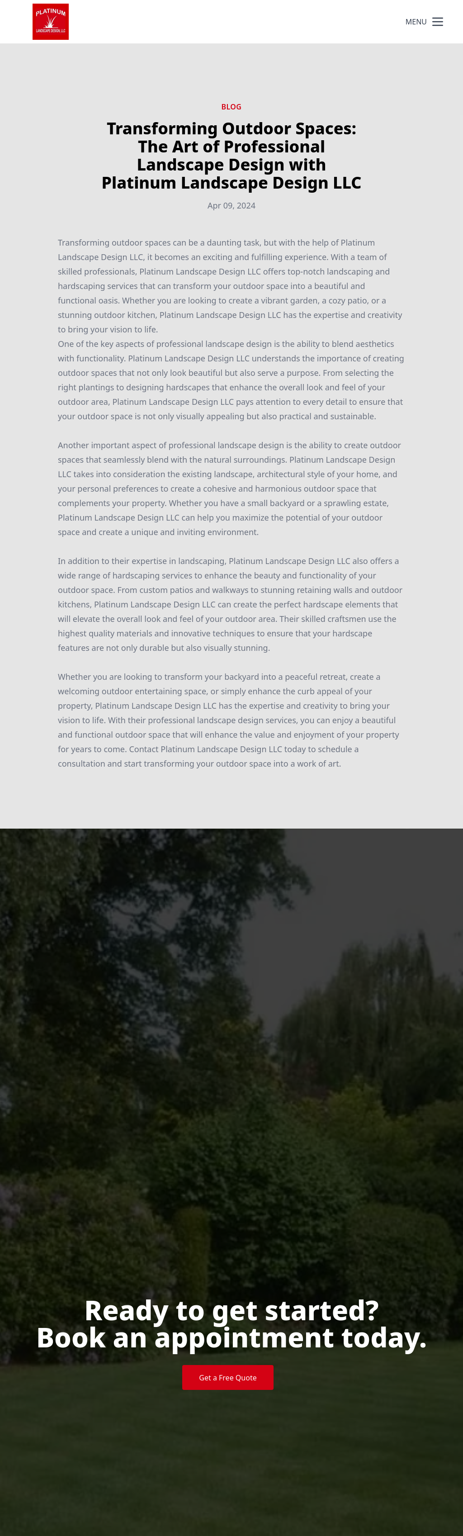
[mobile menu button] (438, 22)
